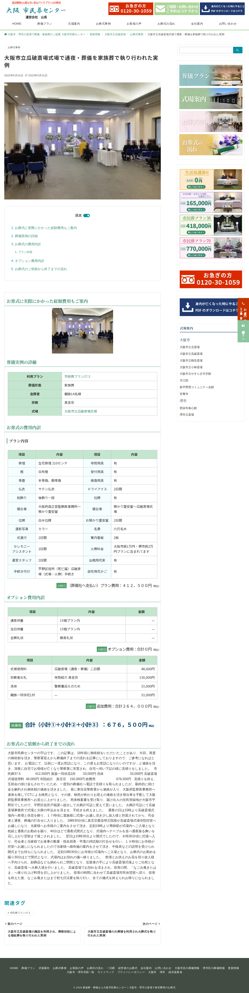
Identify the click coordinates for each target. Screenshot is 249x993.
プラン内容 (25, 252)
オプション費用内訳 (29, 261)
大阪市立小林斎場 (191, 367)
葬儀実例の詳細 (26, 236)
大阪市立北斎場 (190, 347)
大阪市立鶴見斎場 (191, 360)
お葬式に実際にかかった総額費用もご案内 (46, 228)
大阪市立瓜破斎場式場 (80, 411)
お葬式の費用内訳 (28, 244)
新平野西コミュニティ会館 (197, 387)
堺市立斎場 (187, 414)
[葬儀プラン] (243, 326)
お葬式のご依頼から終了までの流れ (41, 269)
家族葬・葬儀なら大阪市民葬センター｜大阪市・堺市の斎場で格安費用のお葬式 (129, 987)
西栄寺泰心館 (188, 408)
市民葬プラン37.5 (77, 376)
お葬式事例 (14, 47)
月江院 (184, 380)
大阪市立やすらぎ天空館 (195, 373)
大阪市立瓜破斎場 (191, 353)
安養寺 (184, 393)
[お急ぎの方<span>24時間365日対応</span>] (243, 304)
